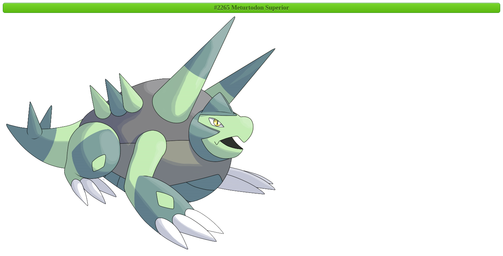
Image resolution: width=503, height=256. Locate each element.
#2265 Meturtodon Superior (251, 7)
